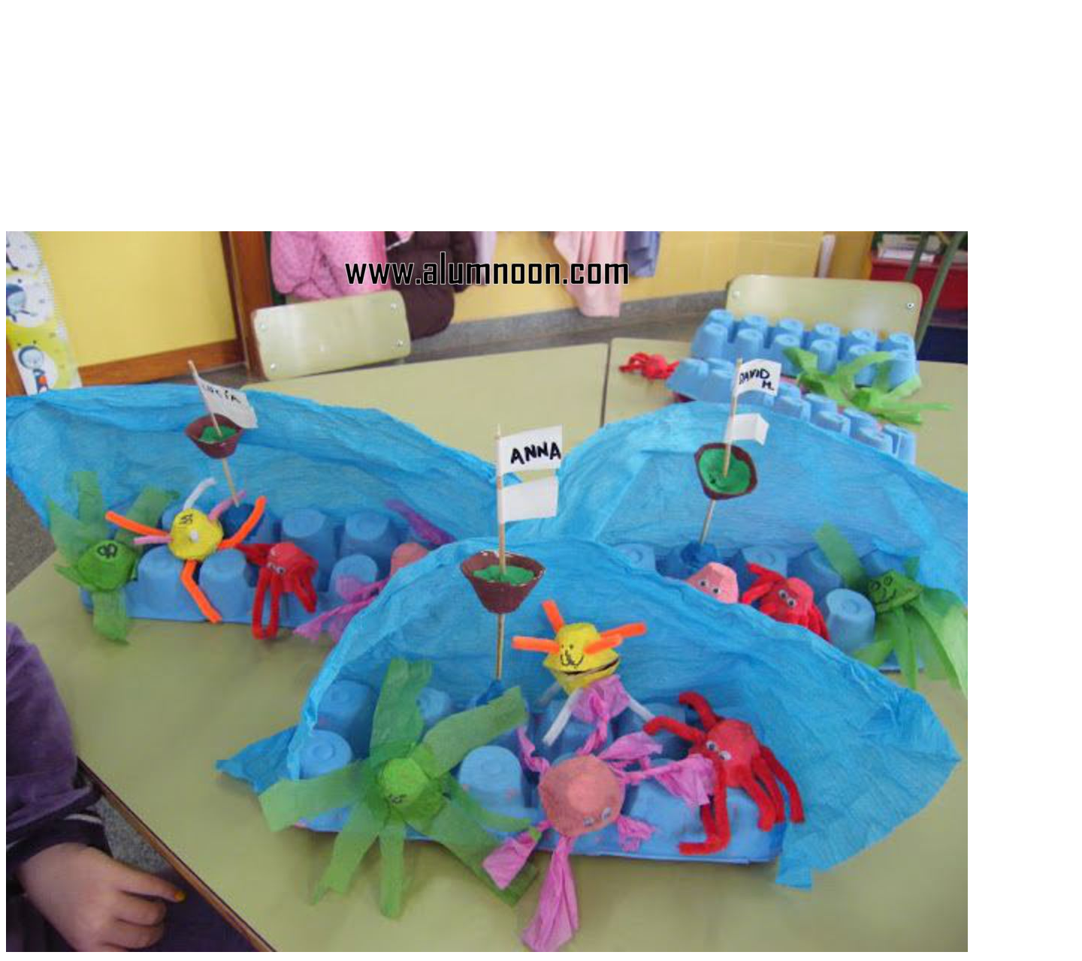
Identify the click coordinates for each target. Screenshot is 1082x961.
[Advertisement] (541, 126)
